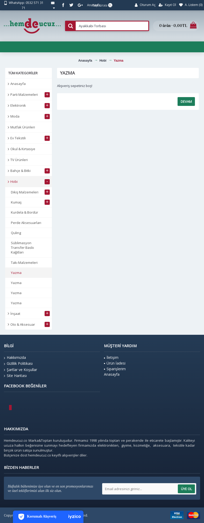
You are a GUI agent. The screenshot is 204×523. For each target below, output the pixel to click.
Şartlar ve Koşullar (20, 369)
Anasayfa (18, 83)
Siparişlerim (115, 368)
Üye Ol (186, 488)
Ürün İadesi (114, 363)
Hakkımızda (15, 357)
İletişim (111, 357)
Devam (186, 101)
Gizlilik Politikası (18, 363)
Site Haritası (15, 375)
